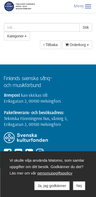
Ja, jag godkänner (52, 186)
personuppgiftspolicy (54, 173)
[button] (88, 6)
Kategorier (17, 36)
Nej (79, 186)
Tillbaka (50, 45)
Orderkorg (77, 45)
